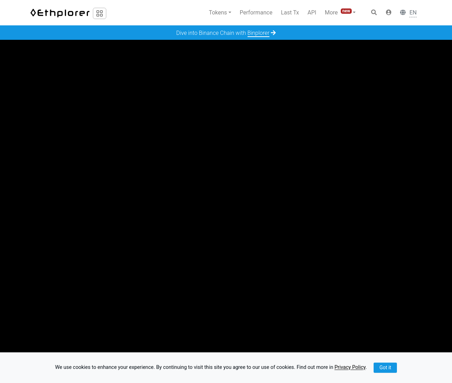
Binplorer (259, 33)
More (339, 12)
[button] (388, 13)
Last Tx (290, 12)
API (312, 12)
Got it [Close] (385, 367)
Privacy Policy (349, 368)
